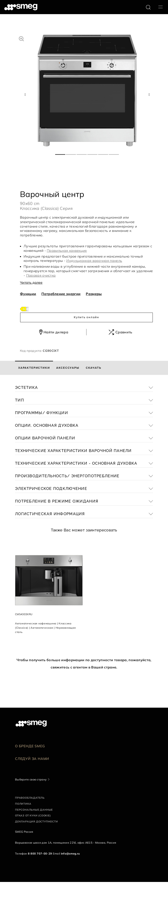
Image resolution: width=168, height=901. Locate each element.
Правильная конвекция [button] (67, 250)
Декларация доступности (36, 821)
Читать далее (31, 282)
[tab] (34, 368)
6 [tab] (114, 153)
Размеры (94, 294)
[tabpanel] (87, 90)
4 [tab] (92, 153)
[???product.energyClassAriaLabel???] (24, 308)
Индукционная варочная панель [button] (94, 260)
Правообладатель (30, 797)
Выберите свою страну (31, 779)
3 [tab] (82, 153)
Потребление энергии (60, 294)
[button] (21, 38)
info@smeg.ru (70, 853)
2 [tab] (71, 153)
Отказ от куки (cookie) (33, 815)
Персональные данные (34, 809)
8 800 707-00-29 (40, 853)
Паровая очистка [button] (41, 275)
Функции (28, 294)
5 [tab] (103, 153)
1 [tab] (60, 153)
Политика (23, 803)
